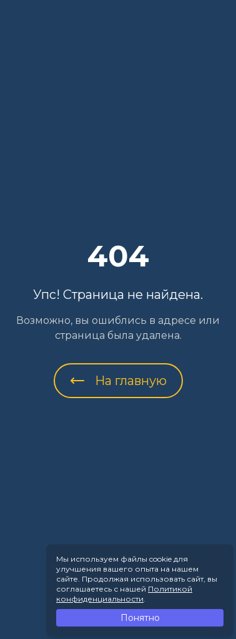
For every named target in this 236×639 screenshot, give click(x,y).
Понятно (140, 617)
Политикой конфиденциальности (124, 593)
